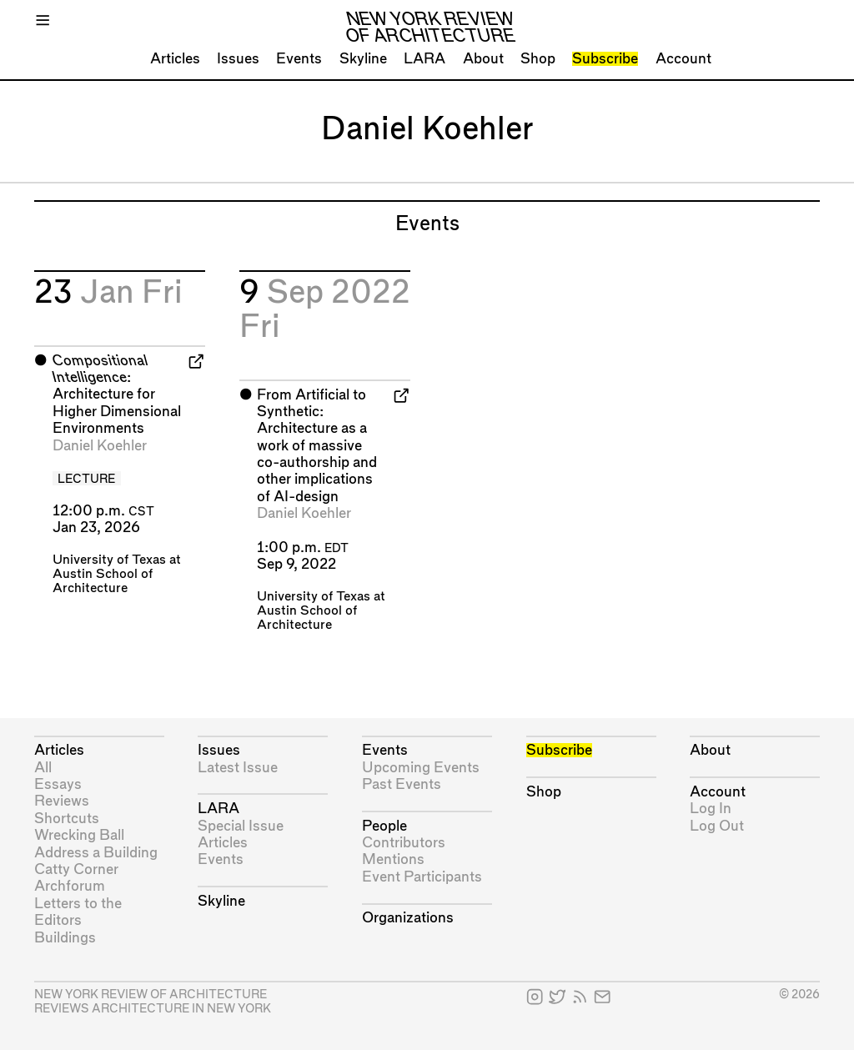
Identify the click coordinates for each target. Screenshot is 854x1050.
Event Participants (422, 877)
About (483, 59)
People (384, 826)
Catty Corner (76, 869)
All (43, 768)
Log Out (717, 826)
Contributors (403, 843)
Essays (58, 784)
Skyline (363, 59)
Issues (238, 59)
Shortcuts (66, 818)
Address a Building (96, 853)
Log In (710, 808)
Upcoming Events (421, 768)
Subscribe (605, 59)
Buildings (65, 938)
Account (683, 59)
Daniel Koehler (100, 446)
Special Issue (241, 826)
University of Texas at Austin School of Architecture (117, 574)
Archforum (69, 886)
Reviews (61, 801)
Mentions (393, 859)
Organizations (408, 918)
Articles (175, 59)
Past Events (401, 784)
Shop (537, 59)
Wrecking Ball (79, 835)
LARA (424, 59)
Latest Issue (238, 768)
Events (299, 59)
